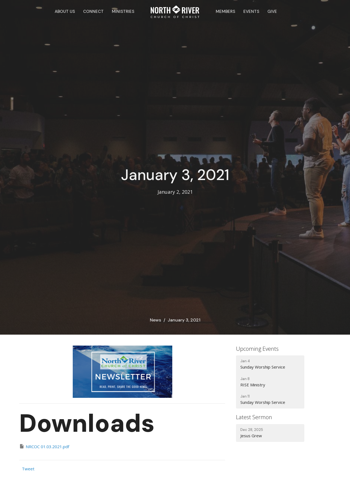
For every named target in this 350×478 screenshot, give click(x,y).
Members (225, 11)
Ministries (123, 11)
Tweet (28, 468)
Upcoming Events (257, 348)
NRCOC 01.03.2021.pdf (44, 446)
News (155, 320)
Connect (93, 11)
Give (272, 11)
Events (251, 11)
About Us (65, 11)
